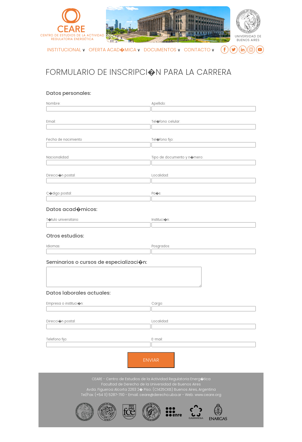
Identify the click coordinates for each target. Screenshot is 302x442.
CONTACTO (197, 49)
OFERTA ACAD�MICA (112, 49)
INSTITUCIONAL (64, 49)
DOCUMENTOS (160, 49)
